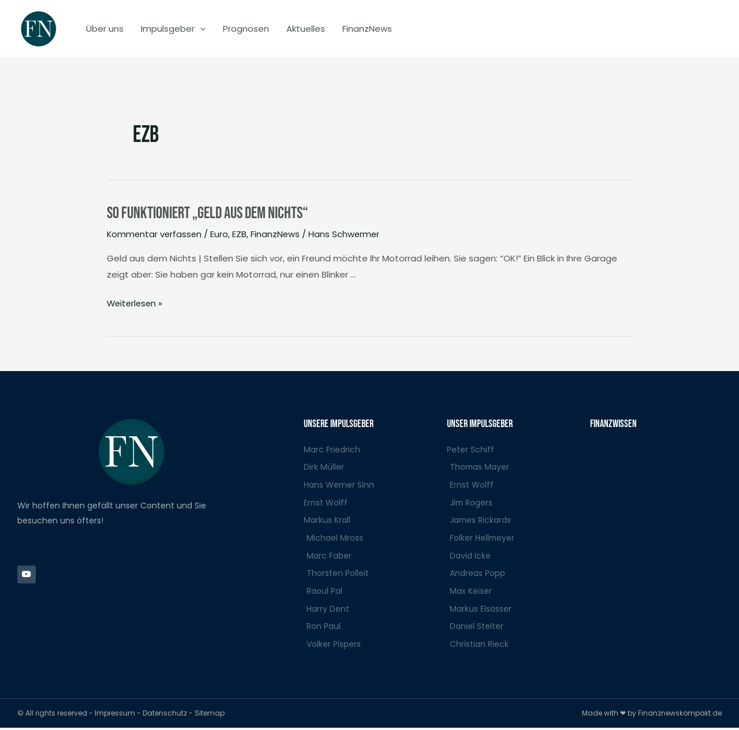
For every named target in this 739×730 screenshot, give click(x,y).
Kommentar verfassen (155, 234)
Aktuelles (305, 29)
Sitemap (210, 715)
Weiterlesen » (136, 302)
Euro (221, 234)
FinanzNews (367, 29)
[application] (200, 29)
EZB (241, 234)
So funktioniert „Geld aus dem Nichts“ (217, 213)
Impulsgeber (173, 29)
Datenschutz (166, 715)
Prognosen (246, 29)
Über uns (105, 29)
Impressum (116, 715)
